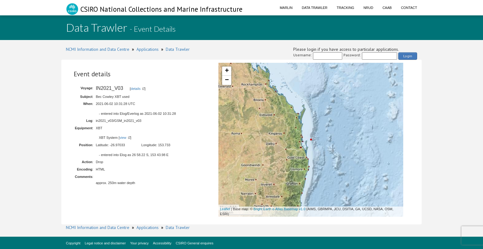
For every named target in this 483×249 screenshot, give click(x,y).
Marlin (286, 8)
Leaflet (225, 209)
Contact (409, 8)
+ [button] (227, 71)
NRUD (368, 8)
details (135, 88)
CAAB (387, 8)
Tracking (345, 8)
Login (407, 56)
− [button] (227, 80)
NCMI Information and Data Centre (97, 49)
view (123, 137)
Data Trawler (314, 8)
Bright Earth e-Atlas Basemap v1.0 (280, 209)
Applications (147, 49)
